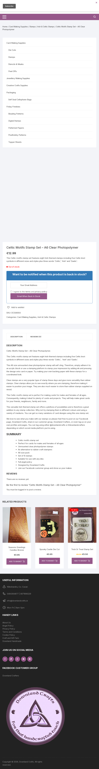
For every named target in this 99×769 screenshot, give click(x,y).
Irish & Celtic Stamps (45, 26)
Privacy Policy (8, 629)
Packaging (11, 92)
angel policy (26, 462)
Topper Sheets (15, 142)
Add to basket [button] (17, 561)
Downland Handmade (11, 641)
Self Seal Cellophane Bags (20, 99)
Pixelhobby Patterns (17, 135)
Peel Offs (12, 71)
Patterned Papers (16, 128)
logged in (22, 489)
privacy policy (41, 291)
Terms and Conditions (12, 632)
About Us (6, 622)
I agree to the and (28, 291)
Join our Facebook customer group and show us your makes (45, 468)
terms (28, 291)
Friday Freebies (13, 106)
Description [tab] (16, 337)
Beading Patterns (16, 114)
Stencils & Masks (16, 64)
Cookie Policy (8, 635)
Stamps (33, 26)
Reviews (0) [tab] (35, 337)
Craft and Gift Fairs (10, 638)
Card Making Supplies (18, 26)
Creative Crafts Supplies (17, 85)
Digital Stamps (14, 121)
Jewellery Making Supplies (18, 78)
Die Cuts (12, 50)
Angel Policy (7, 625)
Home (4, 26)
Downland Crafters (10, 675)
